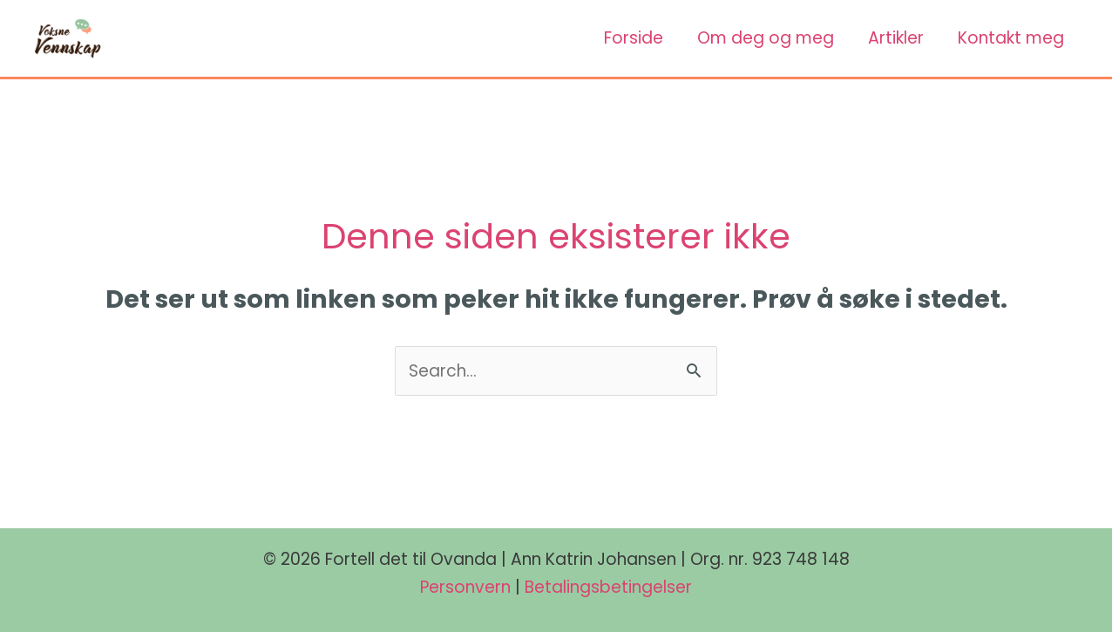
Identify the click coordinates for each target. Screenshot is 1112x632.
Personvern (465, 587)
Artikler (898, 38)
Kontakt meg (1012, 38)
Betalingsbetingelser (608, 587)
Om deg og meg (768, 38)
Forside (637, 38)
